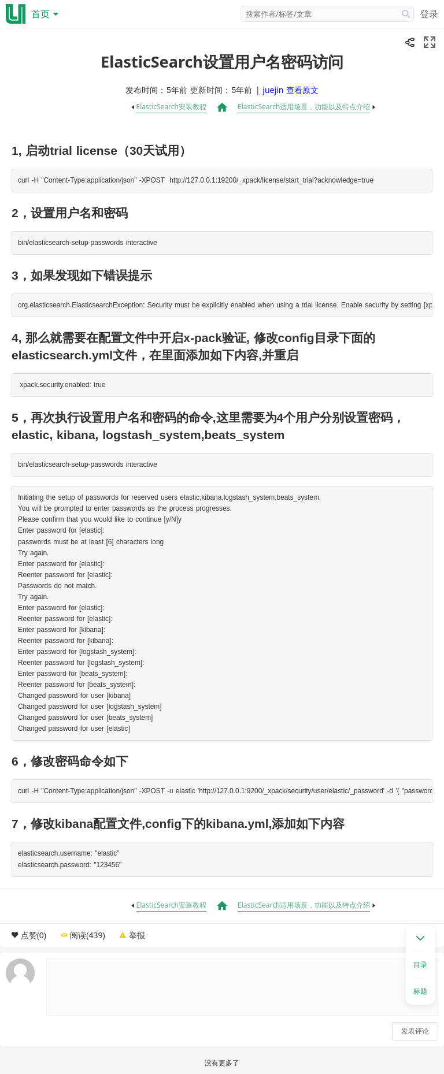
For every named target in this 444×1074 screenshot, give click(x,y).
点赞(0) (33, 935)
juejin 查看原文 (290, 89)
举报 (137, 935)
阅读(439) (87, 935)
